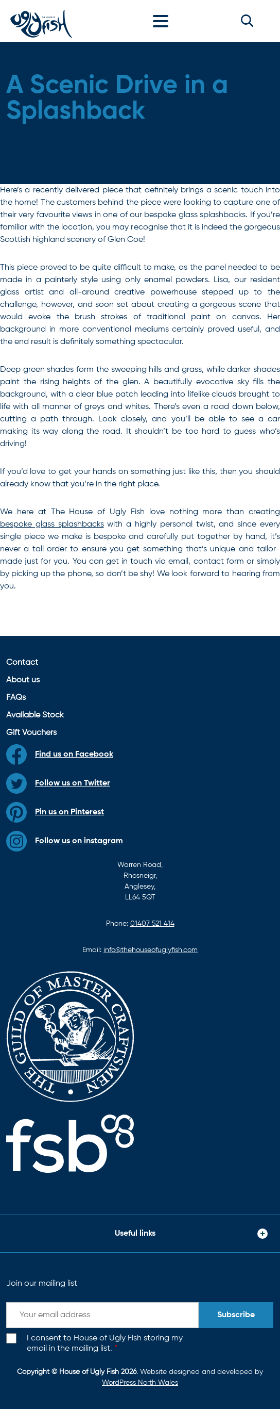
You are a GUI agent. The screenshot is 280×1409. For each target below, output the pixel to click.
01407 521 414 (152, 923)
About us (23, 680)
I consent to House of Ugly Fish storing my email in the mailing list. (105, 1343)
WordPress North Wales (140, 1382)
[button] (247, 20)
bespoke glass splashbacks (52, 524)
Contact (22, 663)
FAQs (16, 698)
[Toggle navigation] (163, 21)
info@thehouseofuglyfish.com (150, 950)
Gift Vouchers (31, 733)
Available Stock (35, 715)
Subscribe (236, 1315)
